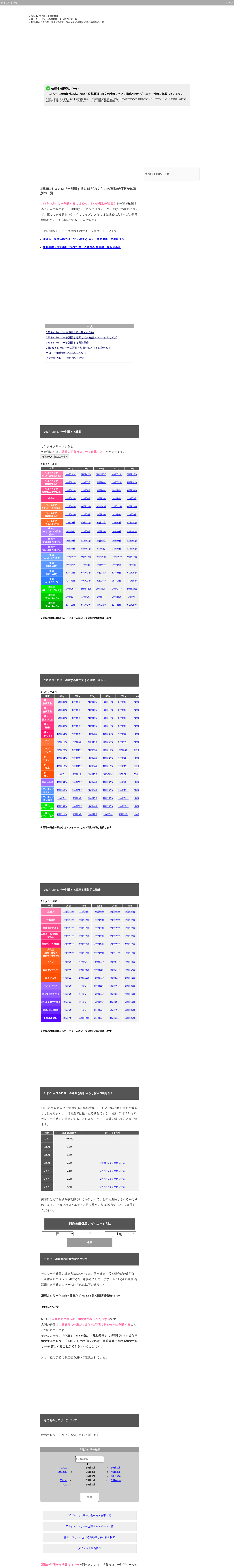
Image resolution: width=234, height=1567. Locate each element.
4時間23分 (115, 952)
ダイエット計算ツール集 (158, 169)
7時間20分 (68, 986)
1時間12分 (108, 766)
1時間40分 (139, 734)
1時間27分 (117, 506)
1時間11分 (70, 498)
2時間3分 (77, 798)
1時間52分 (99, 943)
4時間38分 (84, 952)
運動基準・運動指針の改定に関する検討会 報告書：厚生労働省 (82, 247)
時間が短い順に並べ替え (55, 456)
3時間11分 (70, 482)
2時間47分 (139, 742)
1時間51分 (77, 734)
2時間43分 (62, 790)
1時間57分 (108, 798)
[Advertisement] (117, 49)
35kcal (63, 1480)
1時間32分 (86, 506)
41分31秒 (70, 580)
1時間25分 (132, 506)
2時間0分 (92, 798)
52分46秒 (116, 522)
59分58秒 (116, 531)
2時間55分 (117, 482)
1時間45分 (86, 556)
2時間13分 (70, 490)
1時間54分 (62, 734)
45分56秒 (101, 540)
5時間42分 (130, 978)
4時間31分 (99, 952)
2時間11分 (139, 702)
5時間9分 (83, 962)
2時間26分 (77, 702)
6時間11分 (84, 978)
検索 (90, 1242)
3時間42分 (86, 474)
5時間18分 (68, 962)
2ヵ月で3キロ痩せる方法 (112, 1179)
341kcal (62, 1467)
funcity (229, 2)
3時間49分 (70, 474)
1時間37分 (132, 556)
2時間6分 (101, 490)
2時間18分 (108, 702)
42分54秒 (116, 548)
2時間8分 (123, 750)
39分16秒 (101, 580)
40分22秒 (85, 580)
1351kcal (116, 1476)
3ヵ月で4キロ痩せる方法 (112, 1187)
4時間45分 (130, 962)
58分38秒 (108, 774)
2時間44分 (99, 927)
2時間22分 (93, 702)
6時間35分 (130, 986)
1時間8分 (138, 766)
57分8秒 (123, 774)
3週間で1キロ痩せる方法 (112, 1163)
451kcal (115, 1471)
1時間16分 (77, 766)
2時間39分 (77, 790)
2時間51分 (132, 482)
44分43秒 (116, 540)
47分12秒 (85, 540)
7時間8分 (83, 986)
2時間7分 (61, 798)
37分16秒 (132, 580)
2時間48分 (84, 927)
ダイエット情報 (9, 2)
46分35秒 (70, 548)
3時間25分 (132, 474)
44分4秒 (101, 548)
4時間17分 (130, 952)
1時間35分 (70, 506)
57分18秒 (70, 522)
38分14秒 (116, 580)
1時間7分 (101, 498)
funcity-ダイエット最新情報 (44, 16)
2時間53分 (68, 927)
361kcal (115, 1467)
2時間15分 (123, 702)
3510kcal (116, 1480)
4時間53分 (115, 962)
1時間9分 (85, 498)
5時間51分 (115, 978)
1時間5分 (116, 498)
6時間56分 (99, 986)
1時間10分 (123, 766)
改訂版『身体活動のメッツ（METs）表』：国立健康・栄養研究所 (83, 239)
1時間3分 (85, 531)
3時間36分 (101, 474)
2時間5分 (138, 750)
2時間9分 (85, 490)
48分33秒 (70, 540)
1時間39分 (117, 556)
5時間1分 (99, 962)
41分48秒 (132, 548)
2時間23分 (62, 750)
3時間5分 (85, 482)
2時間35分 (130, 927)
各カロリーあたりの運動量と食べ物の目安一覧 (54, 19)
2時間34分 (93, 790)
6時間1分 (99, 978)
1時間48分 (70, 556)
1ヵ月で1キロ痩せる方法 (112, 1171)
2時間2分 (116, 490)
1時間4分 (131, 498)
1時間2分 (138, 814)
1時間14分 (93, 766)
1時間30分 (101, 506)
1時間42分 (101, 556)
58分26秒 (132, 531)
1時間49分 (115, 943)
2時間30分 (62, 702)
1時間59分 (132, 490)
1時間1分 (101, 531)
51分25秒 (132, 522)
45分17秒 (85, 548)
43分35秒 (132, 540)
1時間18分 (62, 766)
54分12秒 (101, 522)
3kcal (64, 1484)
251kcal (62, 1471)
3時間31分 (117, 474)
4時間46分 (68, 952)
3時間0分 (101, 482)
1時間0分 (92, 774)
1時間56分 (84, 943)
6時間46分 (115, 986)
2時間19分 (77, 750)
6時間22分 (68, 978)
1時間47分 (130, 943)
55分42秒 (85, 522)
